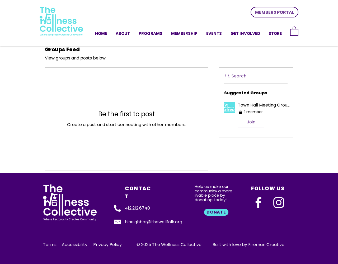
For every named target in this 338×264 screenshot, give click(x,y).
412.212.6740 (137, 208)
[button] (246, 33)
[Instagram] (278, 202)
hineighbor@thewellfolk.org (153, 222)
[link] (294, 31)
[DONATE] (216, 212)
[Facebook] (258, 202)
